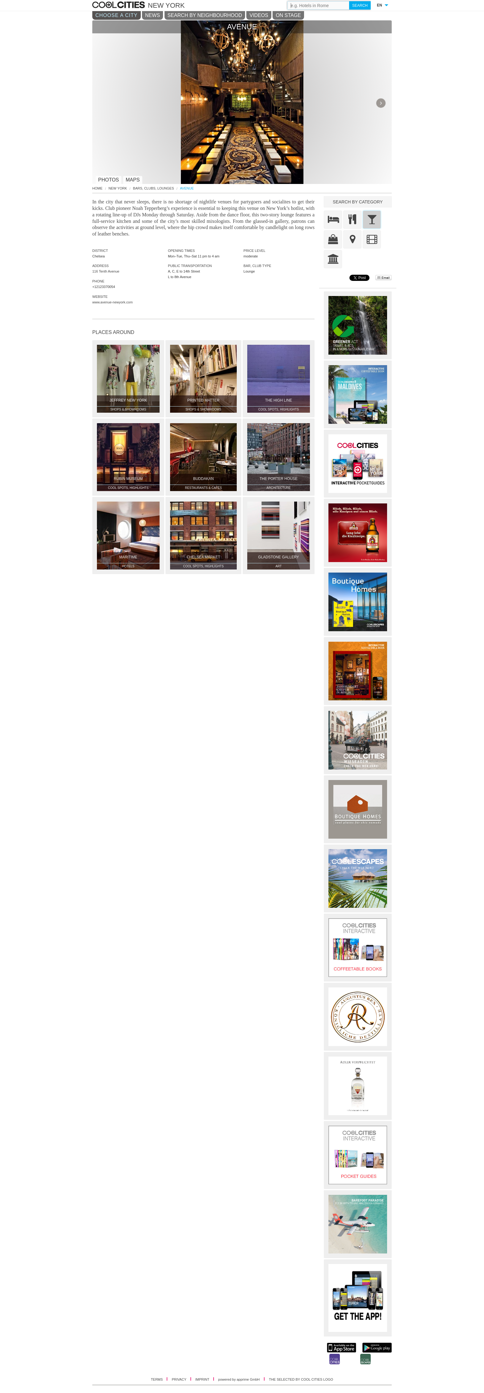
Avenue (187, 188)
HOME (97, 188)
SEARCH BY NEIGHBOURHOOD (205, 15)
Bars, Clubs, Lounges (153, 188)
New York (118, 188)
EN (379, 5)
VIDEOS (258, 15)
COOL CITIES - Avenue (119, 5)
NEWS (152, 15)
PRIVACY (179, 1379)
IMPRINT (202, 1379)
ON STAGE (288, 15)
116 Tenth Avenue (105, 271)
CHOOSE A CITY (116, 15)
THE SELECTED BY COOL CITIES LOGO (301, 1379)
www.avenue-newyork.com (112, 302)
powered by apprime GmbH (239, 1379)
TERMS (157, 1379)
